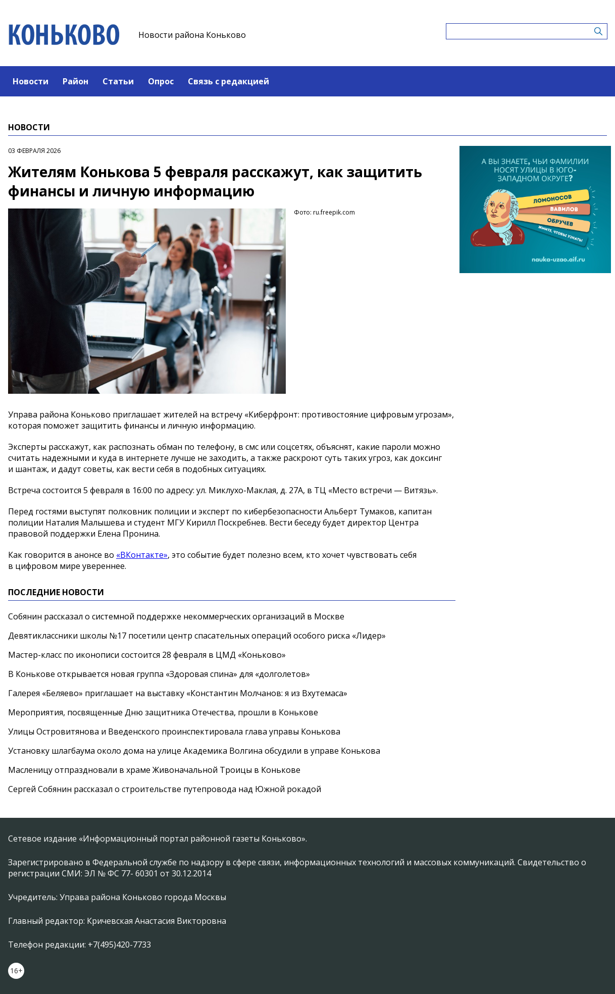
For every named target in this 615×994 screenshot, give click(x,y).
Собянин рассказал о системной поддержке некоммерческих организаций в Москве (176, 616)
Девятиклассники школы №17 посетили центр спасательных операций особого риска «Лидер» (197, 635)
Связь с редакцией (228, 81)
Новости (30, 81)
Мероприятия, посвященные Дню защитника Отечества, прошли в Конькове (163, 712)
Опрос (161, 81)
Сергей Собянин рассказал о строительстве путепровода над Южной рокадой (164, 789)
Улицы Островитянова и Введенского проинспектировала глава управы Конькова (174, 731)
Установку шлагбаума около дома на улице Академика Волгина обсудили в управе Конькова (194, 750)
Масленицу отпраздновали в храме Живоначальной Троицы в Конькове (154, 769)
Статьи (118, 81)
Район (75, 81)
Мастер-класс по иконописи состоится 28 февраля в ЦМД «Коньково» (147, 654)
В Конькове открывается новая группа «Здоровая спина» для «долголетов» (159, 673)
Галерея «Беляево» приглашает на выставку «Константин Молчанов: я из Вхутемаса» (177, 693)
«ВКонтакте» (142, 554)
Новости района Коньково (192, 35)
